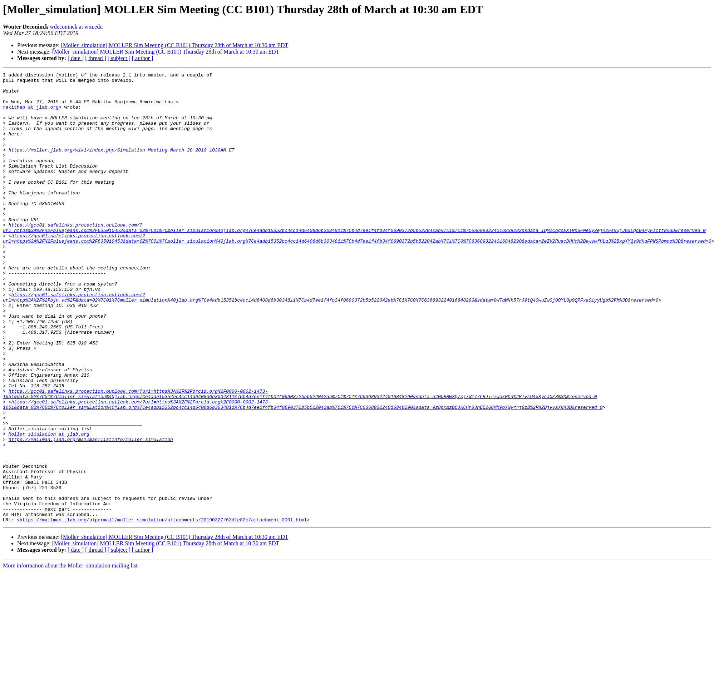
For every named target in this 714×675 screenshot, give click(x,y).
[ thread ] (95, 58)
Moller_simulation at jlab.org (49, 506)
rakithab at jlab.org (31, 114)
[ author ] (142, 58)
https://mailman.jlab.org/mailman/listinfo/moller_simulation (91, 513)
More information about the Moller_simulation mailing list (70, 655)
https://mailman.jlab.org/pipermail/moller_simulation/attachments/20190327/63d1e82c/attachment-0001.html (163, 609)
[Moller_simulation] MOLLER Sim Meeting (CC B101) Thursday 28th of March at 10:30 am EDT (175, 45)
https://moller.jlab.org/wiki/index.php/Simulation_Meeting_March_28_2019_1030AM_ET (122, 166)
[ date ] (76, 58)
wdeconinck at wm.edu (76, 27)
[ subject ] (119, 58)
